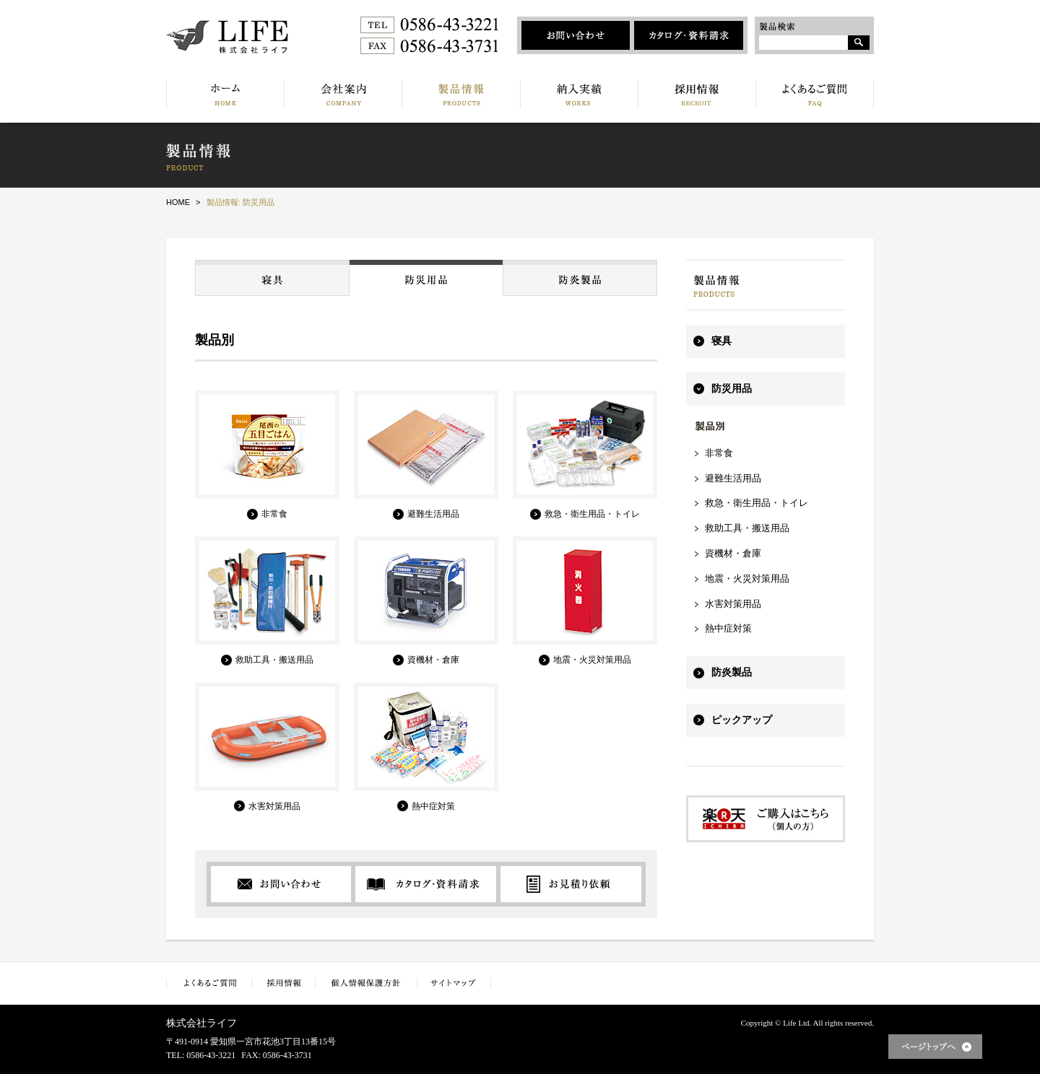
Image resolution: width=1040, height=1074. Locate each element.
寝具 (721, 341)
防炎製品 (731, 672)
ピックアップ (741, 720)
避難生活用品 (733, 478)
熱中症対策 (728, 628)
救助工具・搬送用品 (747, 528)
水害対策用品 (733, 603)
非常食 (719, 453)
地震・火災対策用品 (747, 578)
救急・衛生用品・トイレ (756, 502)
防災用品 (731, 388)
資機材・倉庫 (733, 553)
